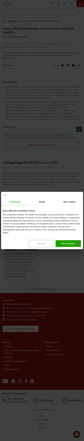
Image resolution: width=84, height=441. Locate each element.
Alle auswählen (68, 243)
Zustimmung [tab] (14, 202)
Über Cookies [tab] (69, 202)
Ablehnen (41, 243)
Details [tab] (42, 202)
